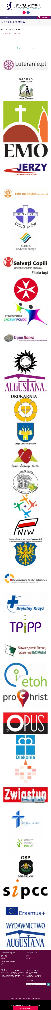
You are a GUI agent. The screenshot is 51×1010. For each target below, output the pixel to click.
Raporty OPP (4, 956)
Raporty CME (4, 955)
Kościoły (28, 958)
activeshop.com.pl (16, 1005)
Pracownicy (3, 963)
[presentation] (34, 988)
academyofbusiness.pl (28, 1005)
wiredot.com (37, 998)
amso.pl (38, 1005)
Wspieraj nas (44, 17)
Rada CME (3, 958)
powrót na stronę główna (12, 33)
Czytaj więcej (5, 980)
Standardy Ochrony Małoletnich (8, 961)
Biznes (27, 955)
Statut (2, 960)
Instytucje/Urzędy (30, 956)
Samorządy (28, 960)
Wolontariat (3, 965)
